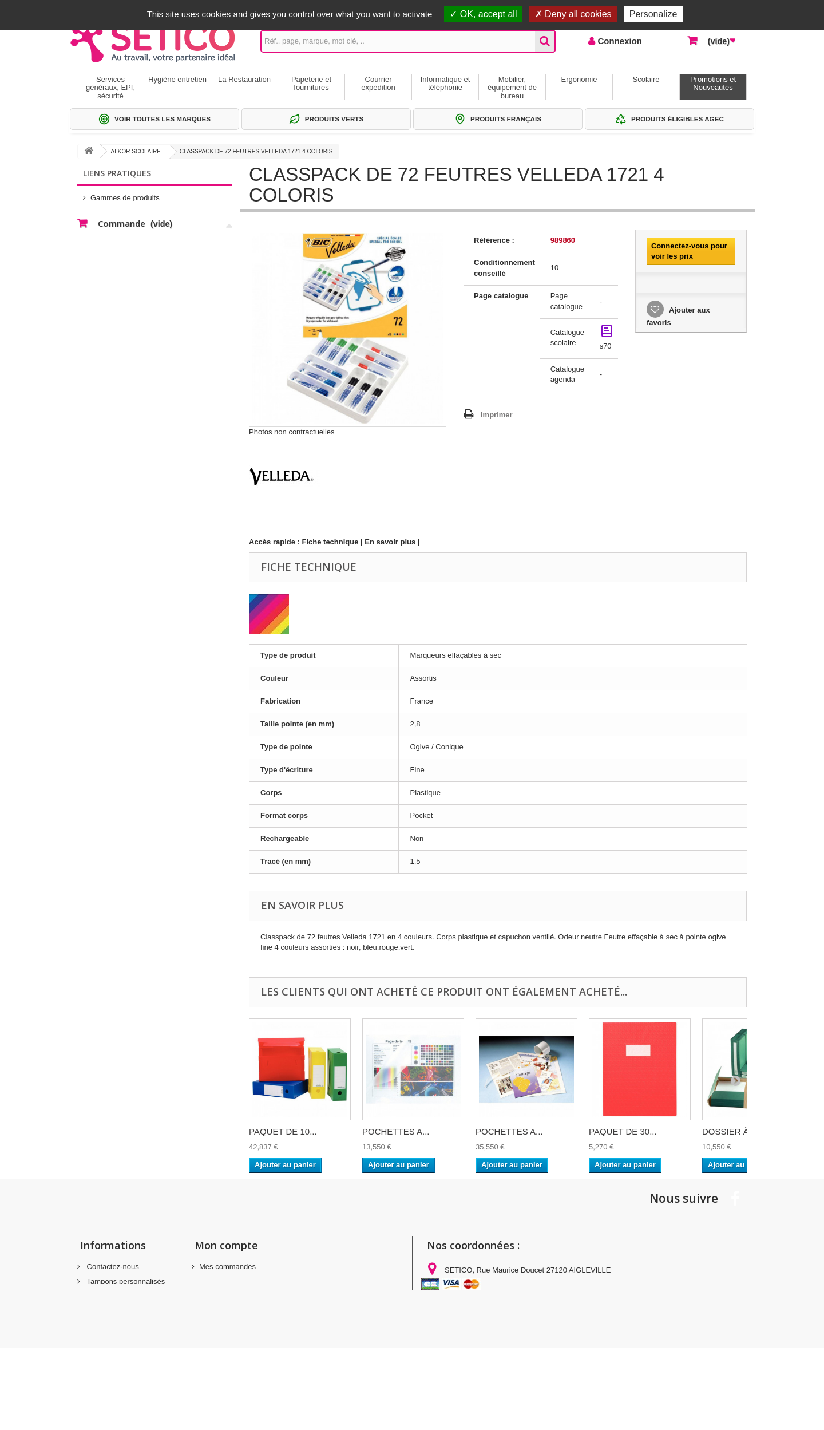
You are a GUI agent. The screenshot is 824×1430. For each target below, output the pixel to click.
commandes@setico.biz (519, 1329)
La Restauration (244, 79)
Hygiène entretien (177, 79)
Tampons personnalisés (125, 1281)
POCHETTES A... (396, 1131)
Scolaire (646, 79)
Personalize (653, 14)
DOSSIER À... (729, 1131)
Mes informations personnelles (249, 1296)
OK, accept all (483, 14)
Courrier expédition (378, 83)
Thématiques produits (126, 228)
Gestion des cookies (119, 1336)
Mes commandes (227, 1266)
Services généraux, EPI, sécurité (110, 87)
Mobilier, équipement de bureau (512, 87)
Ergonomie (579, 79)
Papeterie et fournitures (311, 83)
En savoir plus (390, 542)
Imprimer (497, 414)
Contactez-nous (112, 1266)
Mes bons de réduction (237, 1311)
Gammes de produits (125, 194)
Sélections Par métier (125, 211)
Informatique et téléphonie (445, 83)
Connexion (618, 41)
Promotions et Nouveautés (713, 83)
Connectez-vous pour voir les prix (689, 251)
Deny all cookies (573, 14)
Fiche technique (330, 542)
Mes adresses (222, 1281)
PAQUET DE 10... (283, 1131)
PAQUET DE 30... (623, 1131)
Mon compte (226, 1245)
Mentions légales (113, 1296)
